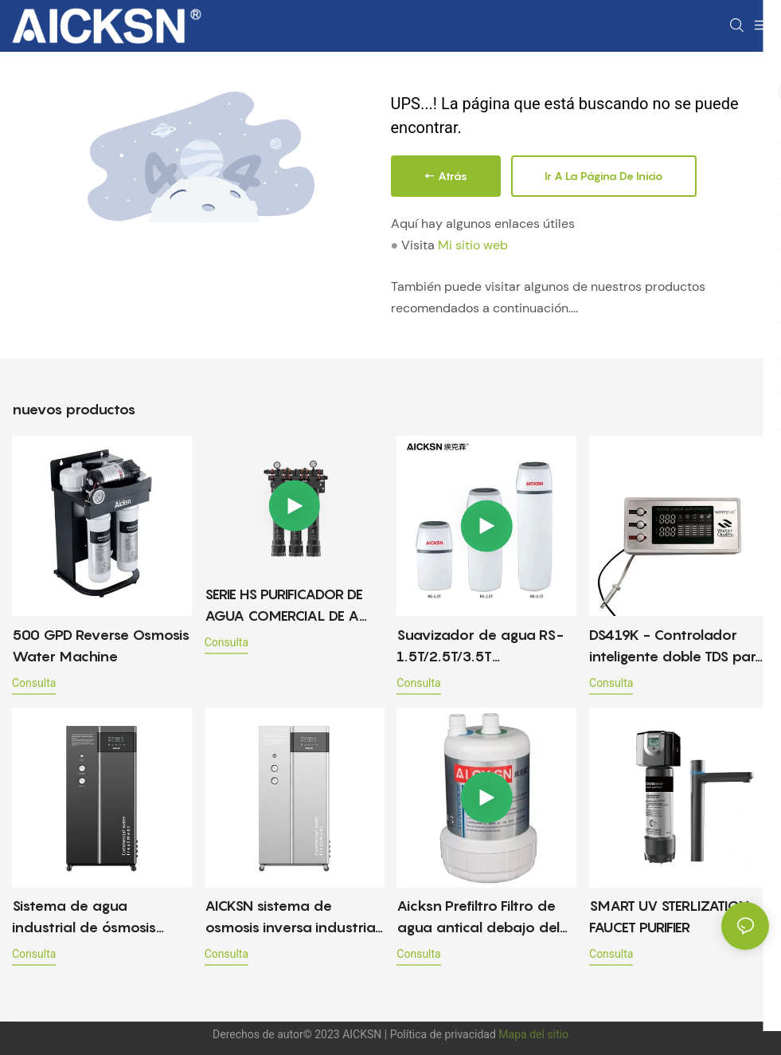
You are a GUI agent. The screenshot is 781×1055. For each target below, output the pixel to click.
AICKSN (363, 1034)
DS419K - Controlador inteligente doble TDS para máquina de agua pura (677, 646)
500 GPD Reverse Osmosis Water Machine (100, 645)
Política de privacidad (444, 1034)
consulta (34, 683)
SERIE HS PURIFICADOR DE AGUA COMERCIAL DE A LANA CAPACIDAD (284, 606)
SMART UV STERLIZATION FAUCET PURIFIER (669, 916)
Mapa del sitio (533, 1034)
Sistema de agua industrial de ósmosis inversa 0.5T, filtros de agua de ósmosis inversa (96, 917)
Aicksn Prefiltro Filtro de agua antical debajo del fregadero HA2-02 (478, 917)
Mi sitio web (473, 245)
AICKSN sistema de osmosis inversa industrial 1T (292, 917)
